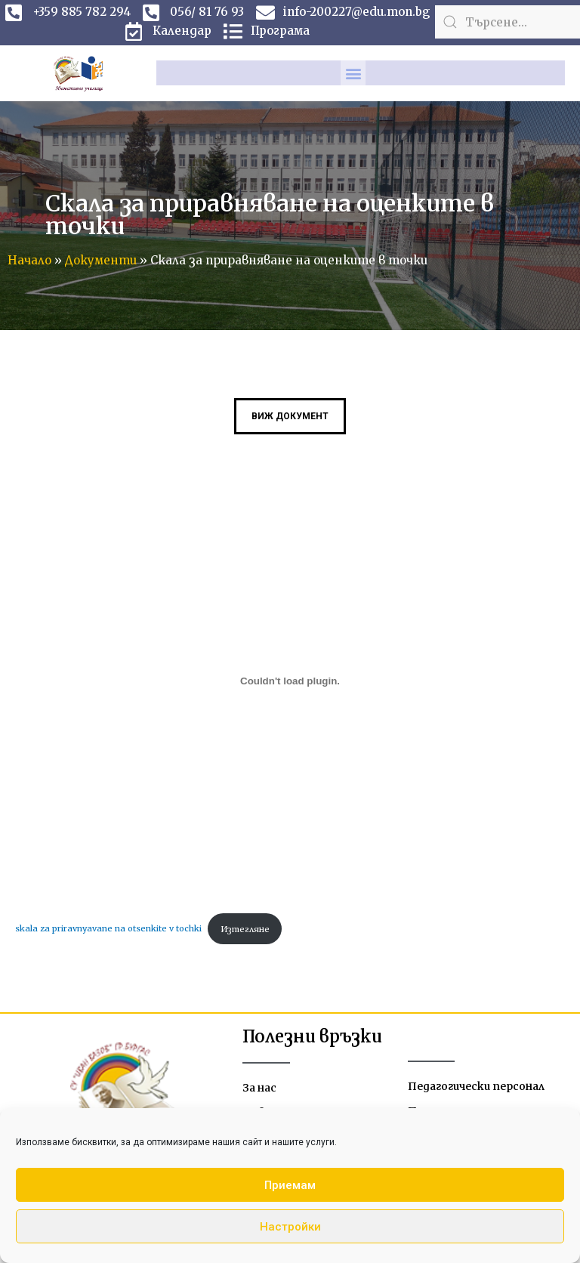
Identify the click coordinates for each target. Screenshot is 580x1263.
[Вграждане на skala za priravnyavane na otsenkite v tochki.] (290, 681)
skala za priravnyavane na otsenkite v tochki (108, 929)
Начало (29, 260)
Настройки (290, 1227)
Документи (101, 260)
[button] (353, 72)
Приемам (290, 1185)
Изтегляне (245, 929)
